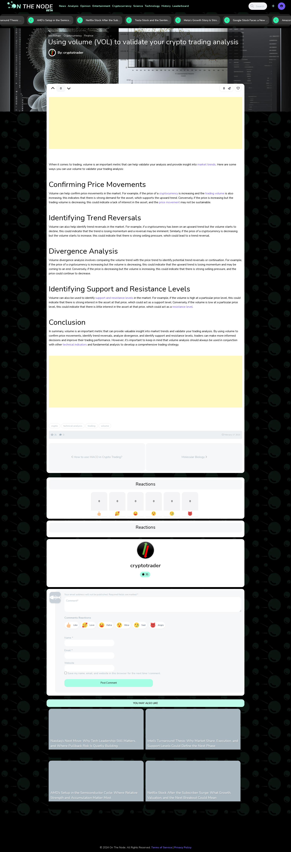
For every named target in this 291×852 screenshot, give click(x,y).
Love (92, 625)
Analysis (73, 6)
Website (69, 663)
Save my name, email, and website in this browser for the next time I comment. (114, 673)
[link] (238, 88)
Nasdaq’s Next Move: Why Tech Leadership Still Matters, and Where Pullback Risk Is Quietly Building (93, 743)
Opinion (85, 6)
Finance (88, 35)
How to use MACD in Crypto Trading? (96, 457)
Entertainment (101, 6)
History (166, 6)
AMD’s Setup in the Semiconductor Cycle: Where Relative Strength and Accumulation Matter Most (94, 795)
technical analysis (72, 425)
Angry (161, 625)
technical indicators (75, 345)
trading (91, 425)
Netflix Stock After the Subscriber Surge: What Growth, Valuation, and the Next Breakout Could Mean (189, 795)
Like (75, 625)
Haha (109, 625)
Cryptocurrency (121, 6)
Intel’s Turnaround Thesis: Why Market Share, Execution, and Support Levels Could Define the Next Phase (192, 743)
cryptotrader (145, 565)
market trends (206, 164)
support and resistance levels (114, 298)
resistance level (182, 307)
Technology (152, 6)
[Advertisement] (145, 127)
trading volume (214, 193)
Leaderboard (180, 6)
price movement (169, 202)
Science (138, 6)
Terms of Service (161, 847)
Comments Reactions (77, 618)
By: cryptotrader (70, 52)
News (62, 6)
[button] (273, 6)
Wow (126, 625)
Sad (143, 625)
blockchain (54, 35)
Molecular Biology (194, 457)
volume (105, 425)
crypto (54, 425)
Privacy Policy (182, 847)
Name (68, 638)
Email (68, 650)
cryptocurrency (168, 193)
